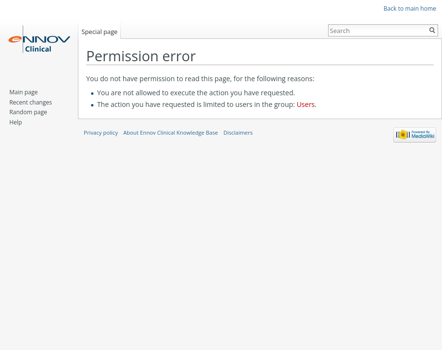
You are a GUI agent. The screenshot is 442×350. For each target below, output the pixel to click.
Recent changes (30, 102)
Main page (23, 92)
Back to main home (410, 8)
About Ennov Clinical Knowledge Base (170, 132)
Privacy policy (101, 132)
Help (15, 122)
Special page (99, 31)
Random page (28, 112)
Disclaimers (238, 132)
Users (305, 104)
